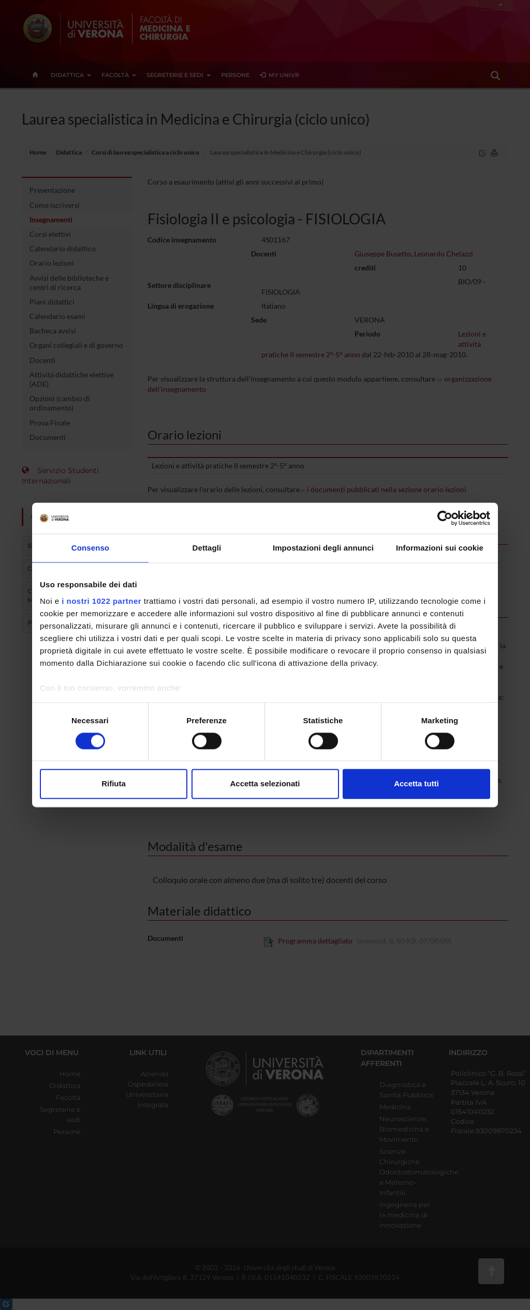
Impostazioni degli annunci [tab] (323, 547)
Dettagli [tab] (207, 547)
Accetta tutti (416, 784)
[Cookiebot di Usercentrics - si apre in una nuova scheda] (445, 518)
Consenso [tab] (90, 547)
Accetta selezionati (265, 784)
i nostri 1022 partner (101, 601)
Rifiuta (113, 784)
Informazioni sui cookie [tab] (439, 547)
